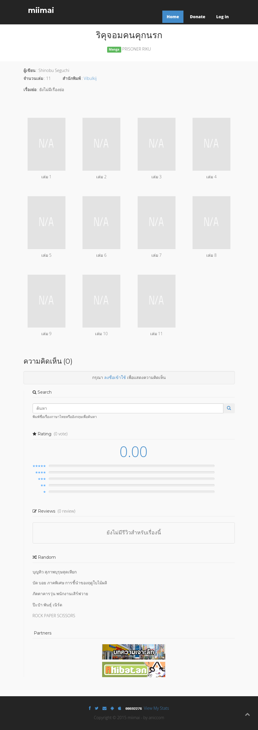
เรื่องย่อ (29, 89)
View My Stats (156, 708)
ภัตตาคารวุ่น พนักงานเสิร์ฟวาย (60, 593)
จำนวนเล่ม (33, 78)
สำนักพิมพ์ (72, 78)
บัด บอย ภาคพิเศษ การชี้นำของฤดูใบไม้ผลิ (70, 582)
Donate (197, 16)
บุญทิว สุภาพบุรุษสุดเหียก (55, 572)
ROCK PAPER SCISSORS (54, 615)
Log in (222, 16)
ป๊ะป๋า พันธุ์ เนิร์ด (47, 605)
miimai (41, 10)
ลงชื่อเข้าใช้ (115, 377)
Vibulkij (90, 78)
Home (173, 16)
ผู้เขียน (29, 70)
